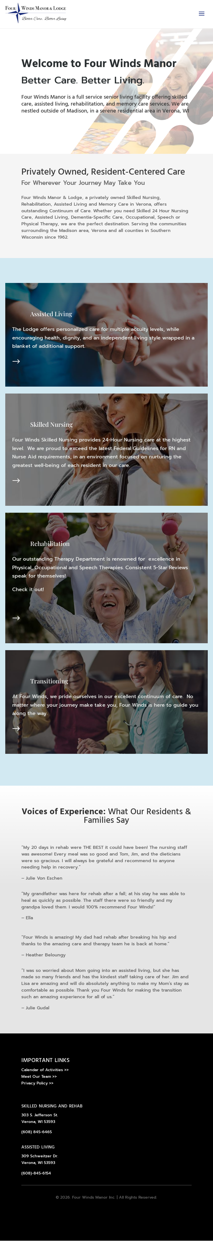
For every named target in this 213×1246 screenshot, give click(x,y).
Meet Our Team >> (39, 1082)
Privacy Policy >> (37, 1088)
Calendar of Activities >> (45, 1075)
